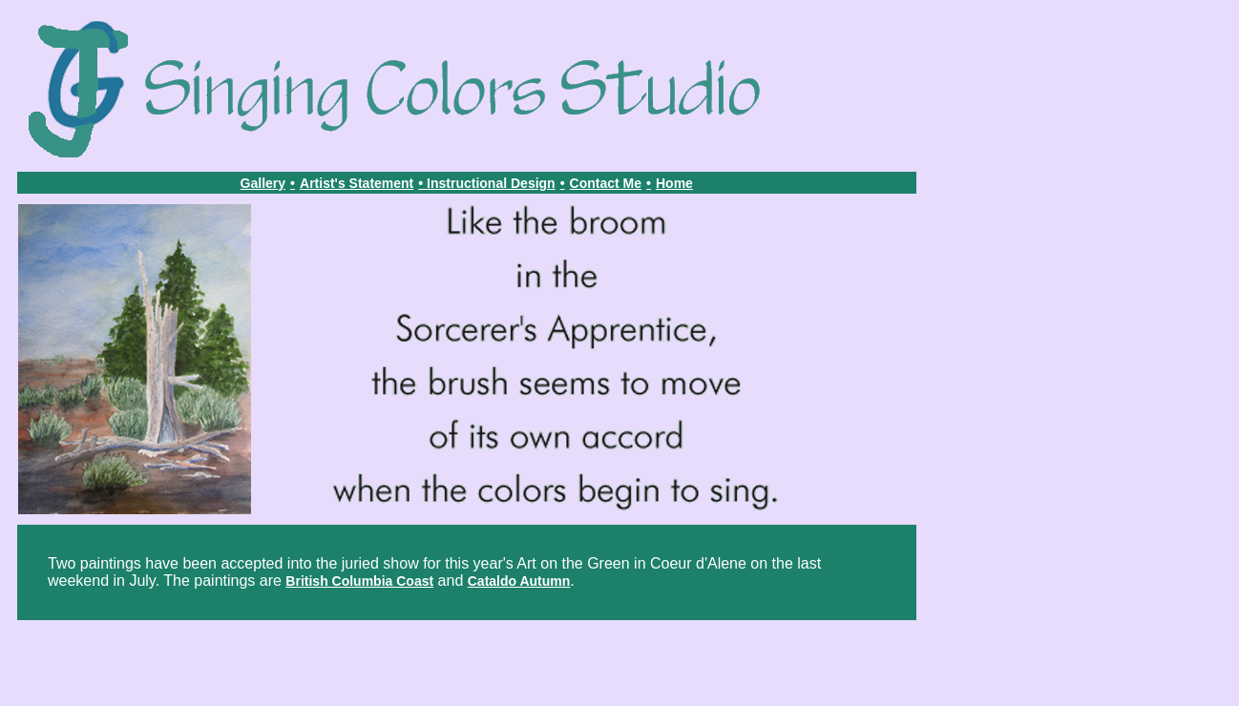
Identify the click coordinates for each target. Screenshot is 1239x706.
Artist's (324, 183)
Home (674, 183)
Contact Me (605, 183)
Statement (381, 183)
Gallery (263, 183)
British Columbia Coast (359, 581)
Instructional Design (491, 183)
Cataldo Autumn (519, 581)
